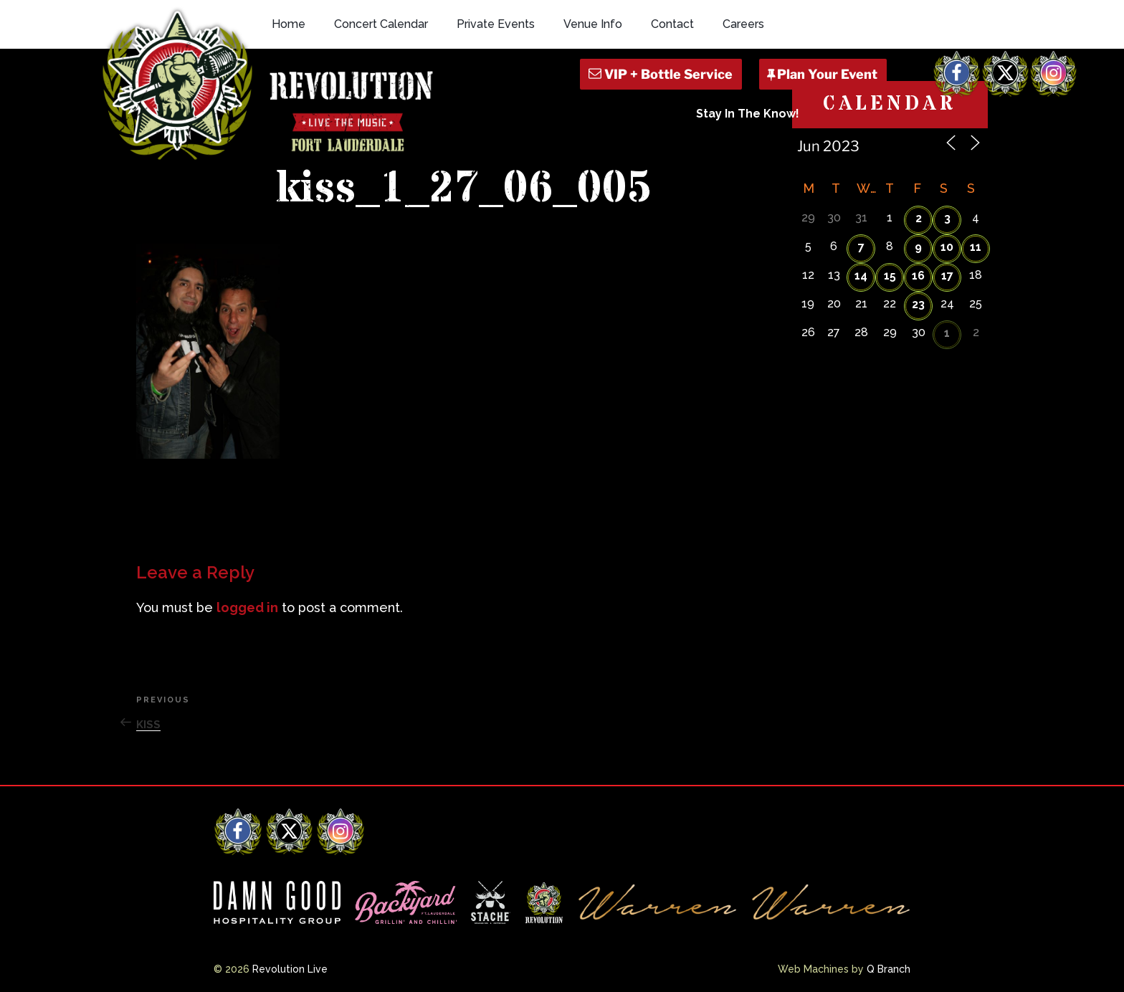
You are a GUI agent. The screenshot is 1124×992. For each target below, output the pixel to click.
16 (918, 275)
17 (947, 275)
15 (890, 275)
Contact (672, 24)
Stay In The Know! (747, 113)
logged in (247, 607)
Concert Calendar (381, 24)
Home (288, 24)
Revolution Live (290, 969)
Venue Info (592, 24)
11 (975, 247)
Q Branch (888, 969)
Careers (743, 24)
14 (860, 275)
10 (946, 247)
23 (918, 304)
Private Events (496, 24)
